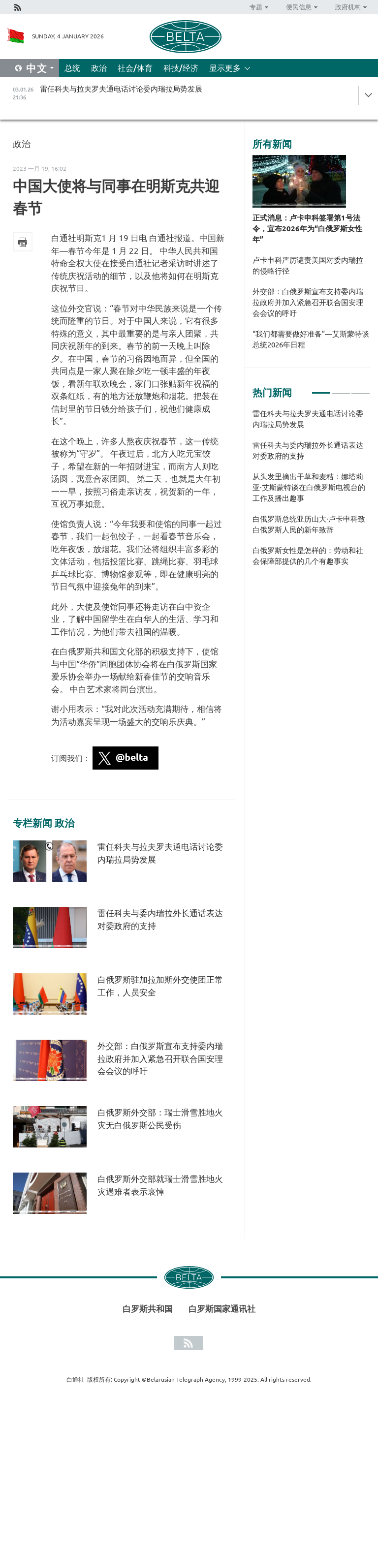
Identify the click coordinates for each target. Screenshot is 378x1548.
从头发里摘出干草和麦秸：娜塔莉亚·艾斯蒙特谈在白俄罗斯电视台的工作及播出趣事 (308, 487)
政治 (99, 67)
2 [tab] (341, 389)
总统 (72, 67)
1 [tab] (321, 389)
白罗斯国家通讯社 (222, 1308)
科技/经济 (180, 67)
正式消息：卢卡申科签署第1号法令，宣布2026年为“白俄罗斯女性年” (307, 229)
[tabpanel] (311, 492)
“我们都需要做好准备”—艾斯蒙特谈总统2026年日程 (310, 339)
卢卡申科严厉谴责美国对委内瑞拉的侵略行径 (307, 265)
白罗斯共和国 (148, 1308)
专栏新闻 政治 (43, 823)
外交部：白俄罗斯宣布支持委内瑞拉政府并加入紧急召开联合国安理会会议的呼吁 (160, 1058)
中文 (37, 68)
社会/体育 (135, 67)
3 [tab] (360, 389)
